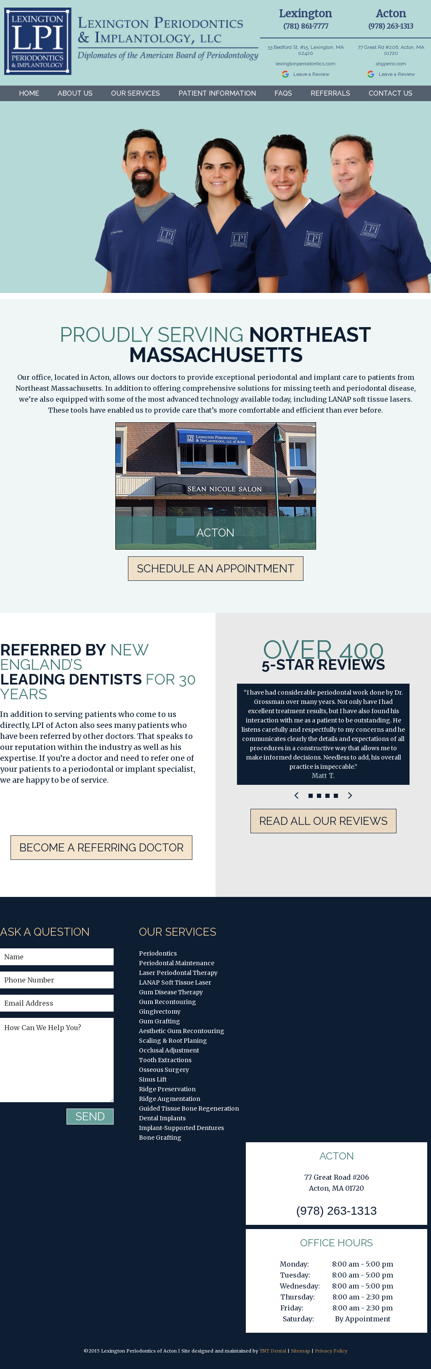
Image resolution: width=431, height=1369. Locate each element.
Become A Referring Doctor (101, 847)
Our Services (135, 93)
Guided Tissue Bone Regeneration (189, 1108)
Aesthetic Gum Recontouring (181, 1031)
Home (29, 93)
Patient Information (217, 93)
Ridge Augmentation (169, 1099)
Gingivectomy (160, 1011)
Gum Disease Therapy (171, 992)
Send (90, 1116)
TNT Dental (272, 1351)
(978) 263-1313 (390, 26)
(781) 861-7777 (305, 26)
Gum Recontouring (167, 1002)
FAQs (283, 93)
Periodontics (158, 953)
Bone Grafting (160, 1137)
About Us (75, 93)
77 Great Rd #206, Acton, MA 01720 (391, 50)
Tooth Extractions (165, 1060)
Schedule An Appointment (216, 568)
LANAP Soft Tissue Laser (175, 982)
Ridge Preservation (167, 1089)
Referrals (330, 93)
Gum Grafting (159, 1021)
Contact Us (390, 93)
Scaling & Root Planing (173, 1040)
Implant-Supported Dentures (181, 1128)
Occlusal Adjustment (169, 1050)
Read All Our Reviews (323, 821)
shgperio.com (390, 64)
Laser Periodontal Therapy (178, 973)
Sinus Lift (153, 1079)
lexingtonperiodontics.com (305, 64)
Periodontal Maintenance (176, 963)
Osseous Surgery (164, 1070)
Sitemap (300, 1351)
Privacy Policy (331, 1351)
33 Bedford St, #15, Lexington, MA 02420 (305, 50)
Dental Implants (162, 1118)
